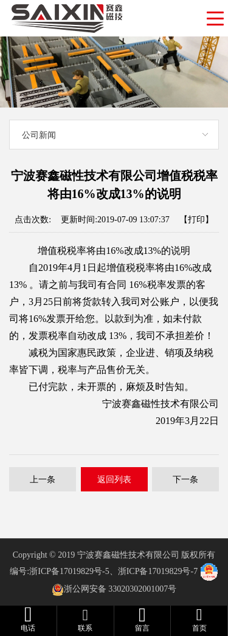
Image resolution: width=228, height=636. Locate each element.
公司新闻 (39, 135)
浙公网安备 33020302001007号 (120, 588)
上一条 (42, 479)
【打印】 (196, 219)
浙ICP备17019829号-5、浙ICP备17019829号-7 (113, 571)
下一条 (185, 479)
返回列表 (114, 479)
